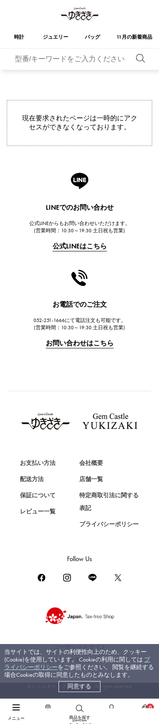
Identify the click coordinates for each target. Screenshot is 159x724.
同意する (79, 686)
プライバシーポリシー (109, 524)
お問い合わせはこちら (80, 343)
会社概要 (91, 463)
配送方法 (32, 479)
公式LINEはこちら (80, 246)
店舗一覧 (91, 479)
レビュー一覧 (38, 511)
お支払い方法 (38, 463)
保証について (38, 495)
